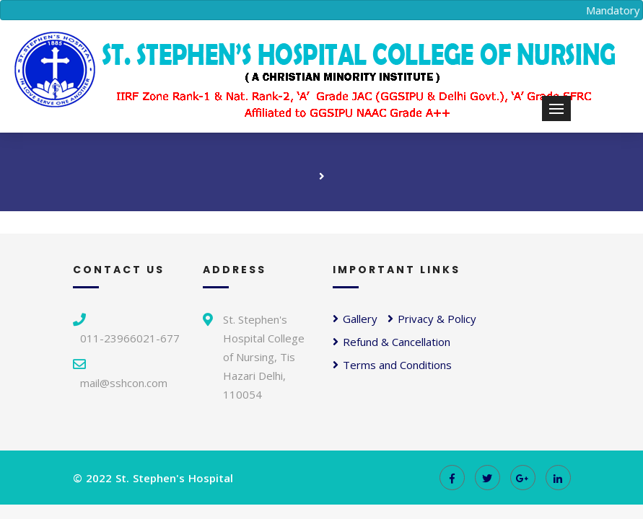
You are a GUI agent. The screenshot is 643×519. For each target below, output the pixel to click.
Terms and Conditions (392, 365)
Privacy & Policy (432, 318)
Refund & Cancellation (391, 341)
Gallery (355, 318)
